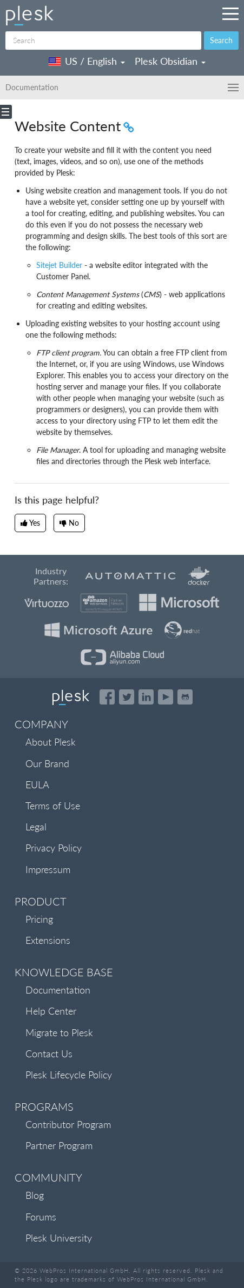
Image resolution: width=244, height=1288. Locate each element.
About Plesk (50, 742)
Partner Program (59, 1145)
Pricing (39, 919)
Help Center (50, 1011)
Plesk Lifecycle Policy (68, 1075)
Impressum (47, 869)
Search (221, 40)
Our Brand (47, 763)
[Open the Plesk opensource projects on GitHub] (185, 697)
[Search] (103, 40)
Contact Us (48, 1053)
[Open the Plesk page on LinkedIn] (146, 697)
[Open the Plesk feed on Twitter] (126, 697)
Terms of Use (52, 805)
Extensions (47, 940)
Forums (40, 1217)
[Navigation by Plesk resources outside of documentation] (230, 13)
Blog (34, 1195)
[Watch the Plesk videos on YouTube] (165, 697)
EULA (37, 784)
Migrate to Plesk (59, 1032)
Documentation (57, 990)
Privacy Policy (53, 848)
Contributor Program (68, 1124)
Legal (36, 827)
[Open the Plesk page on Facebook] (107, 697)
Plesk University (58, 1238)
